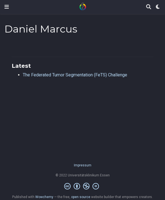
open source (80, 197)
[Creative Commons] (82, 186)
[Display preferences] (158, 7)
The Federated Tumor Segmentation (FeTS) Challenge (75, 75)
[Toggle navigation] (6, 7)
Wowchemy (44, 197)
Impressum (82, 165)
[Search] (148, 7)
